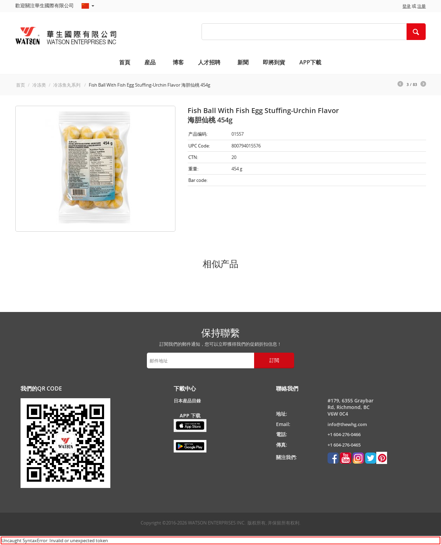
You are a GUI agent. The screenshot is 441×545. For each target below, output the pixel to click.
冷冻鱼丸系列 (67, 85)
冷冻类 (39, 85)
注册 (421, 6)
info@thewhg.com (347, 424)
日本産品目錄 (187, 401)
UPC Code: (199, 146)
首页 (20, 85)
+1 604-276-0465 (344, 445)
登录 (406, 6)
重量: (193, 169)
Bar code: (197, 180)
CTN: (193, 157)
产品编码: (197, 134)
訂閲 (274, 360)
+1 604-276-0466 (344, 434)
